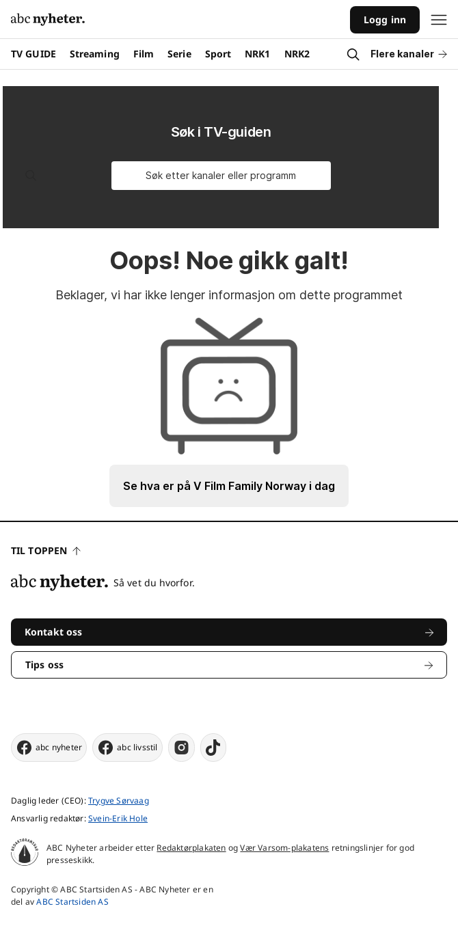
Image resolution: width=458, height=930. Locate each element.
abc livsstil (127, 747)
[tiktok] (213, 747)
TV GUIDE (33, 53)
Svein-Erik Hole (118, 818)
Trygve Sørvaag (118, 800)
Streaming (95, 53)
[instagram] (181, 747)
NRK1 (257, 53)
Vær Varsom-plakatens (284, 847)
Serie (179, 53)
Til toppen (46, 550)
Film (143, 53)
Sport (218, 53)
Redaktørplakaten (191, 847)
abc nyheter (49, 747)
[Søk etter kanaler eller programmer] (221, 175)
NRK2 (297, 53)
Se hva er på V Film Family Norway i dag (229, 486)
